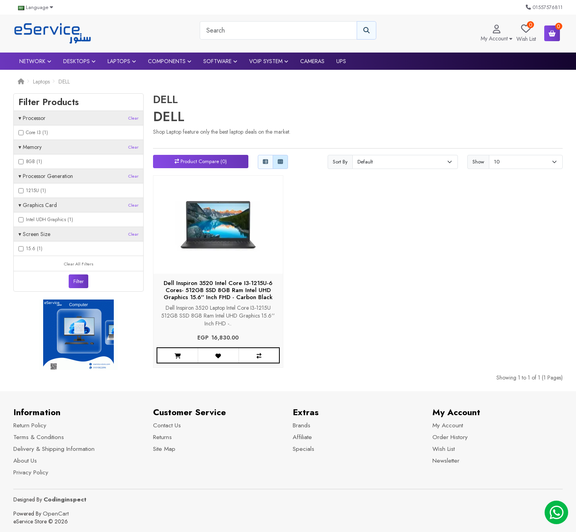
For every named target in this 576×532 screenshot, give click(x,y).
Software (220, 61)
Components (169, 61)
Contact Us (167, 425)
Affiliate (302, 437)
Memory (78, 147)
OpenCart (56, 513)
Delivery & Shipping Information (54, 449)
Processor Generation (78, 176)
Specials (303, 449)
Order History (450, 437)
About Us (25, 460)
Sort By (340, 161)
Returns (162, 437)
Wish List (443, 449)
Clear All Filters (78, 264)
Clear (133, 118)
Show (478, 161)
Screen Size (78, 234)
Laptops (122, 61)
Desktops (79, 61)
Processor (78, 118)
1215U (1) (32, 190)
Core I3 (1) (33, 132)
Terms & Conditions (38, 437)
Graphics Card (78, 205)
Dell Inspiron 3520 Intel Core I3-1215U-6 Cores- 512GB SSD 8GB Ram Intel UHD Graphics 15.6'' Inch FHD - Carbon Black (218, 290)
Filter (78, 281)
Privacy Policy (30, 472)
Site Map (164, 449)
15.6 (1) (30, 248)
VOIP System (268, 61)
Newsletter (445, 460)
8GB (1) (30, 161)
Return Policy (29, 425)
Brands (301, 425)
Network (35, 61)
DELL (64, 81)
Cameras (312, 61)
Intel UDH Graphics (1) (45, 219)
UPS (341, 61)
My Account (447, 425)
